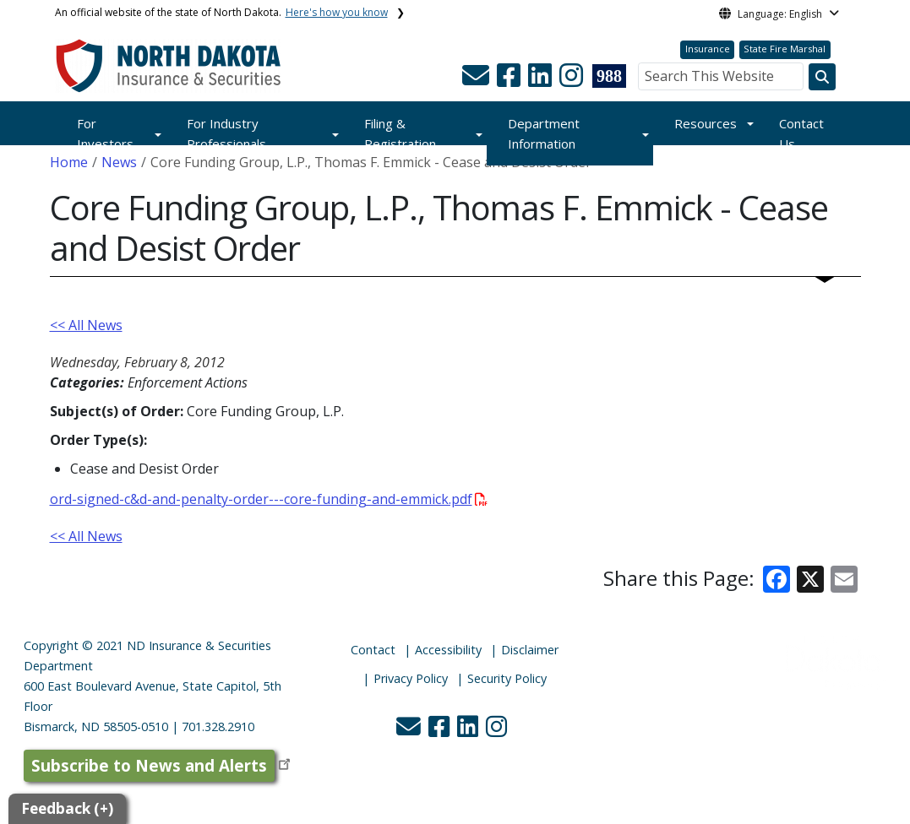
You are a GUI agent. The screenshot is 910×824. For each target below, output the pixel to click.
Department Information (544, 133)
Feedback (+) (67, 808)
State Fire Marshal (785, 48)
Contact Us (801, 133)
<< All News (86, 325)
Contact (373, 650)
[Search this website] (822, 76)
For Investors (105, 133)
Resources (705, 123)
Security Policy (507, 678)
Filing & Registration (400, 133)
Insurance (707, 48)
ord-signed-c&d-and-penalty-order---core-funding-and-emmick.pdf (269, 499)
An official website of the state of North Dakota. (221, 12)
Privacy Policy (410, 678)
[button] (477, 80)
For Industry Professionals (226, 133)
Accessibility (448, 650)
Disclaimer (530, 650)
